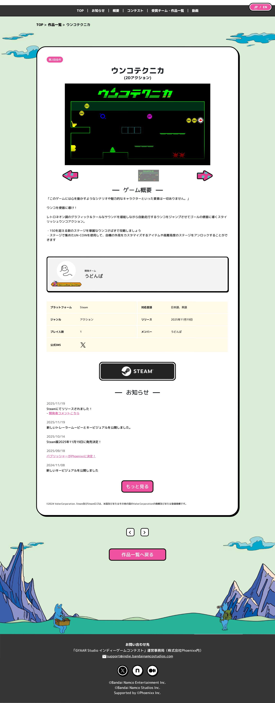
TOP (80, 42)
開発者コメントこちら (64, 445)
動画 (195, 42)
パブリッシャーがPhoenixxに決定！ (71, 488)
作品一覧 (55, 56)
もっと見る (137, 518)
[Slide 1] (126, 207)
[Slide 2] (148, 207)
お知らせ (98, 42)
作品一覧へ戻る (137, 586)
